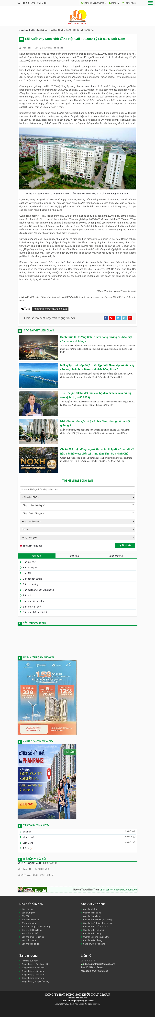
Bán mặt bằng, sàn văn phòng (38, 590)
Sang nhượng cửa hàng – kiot (36, 964)
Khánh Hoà (28, 837)
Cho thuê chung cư (92, 913)
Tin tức (32, 30)
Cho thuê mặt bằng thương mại (97, 923)
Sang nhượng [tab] (116, 556)
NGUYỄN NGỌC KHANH (29, 863)
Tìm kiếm (125, 545)
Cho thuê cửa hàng (92, 916)
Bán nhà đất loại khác (34, 601)
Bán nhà (27, 595)
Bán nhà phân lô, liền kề (35, 612)
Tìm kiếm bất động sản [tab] (77, 480)
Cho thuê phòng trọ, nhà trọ (96, 937)
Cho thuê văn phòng (92, 940)
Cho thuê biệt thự (91, 909)
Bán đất (27, 573)
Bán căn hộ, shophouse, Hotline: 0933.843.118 (129, 889)
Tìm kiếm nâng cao (32, 545)
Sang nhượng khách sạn (33, 967)
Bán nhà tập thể (29, 940)
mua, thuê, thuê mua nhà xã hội (71, 262)
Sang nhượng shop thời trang (35, 981)
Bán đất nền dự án (32, 578)
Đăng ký (114, 3)
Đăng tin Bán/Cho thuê (93, 3)
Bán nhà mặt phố (32, 606)
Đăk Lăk (27, 831)
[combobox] (77, 505)
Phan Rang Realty (30, 48)
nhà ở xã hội (107, 57)
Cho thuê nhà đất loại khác (95, 926)
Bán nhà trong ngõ (30, 944)
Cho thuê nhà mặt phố (93, 930)
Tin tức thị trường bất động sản (50, 309)
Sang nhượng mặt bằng (33, 971)
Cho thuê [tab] (74, 556)
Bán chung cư (30, 567)
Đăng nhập (129, 3)
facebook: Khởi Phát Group (94, 971)
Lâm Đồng (28, 843)
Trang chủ (22, 30)
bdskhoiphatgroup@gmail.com (98, 964)
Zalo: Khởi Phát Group (92, 967)
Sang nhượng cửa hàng (94, 944)
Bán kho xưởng (30, 584)
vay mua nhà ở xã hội (91, 86)
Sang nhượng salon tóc (33, 978)
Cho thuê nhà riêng (92, 933)
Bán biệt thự (29, 562)
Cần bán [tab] (36, 556)
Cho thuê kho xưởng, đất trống (97, 919)
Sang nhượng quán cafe (33, 974)
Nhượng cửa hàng (30, 960)
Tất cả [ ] (27, 848)
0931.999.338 (81, 998)
